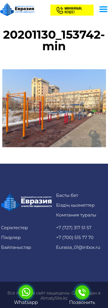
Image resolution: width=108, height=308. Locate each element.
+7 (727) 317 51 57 (74, 227)
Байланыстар (16, 247)
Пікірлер (11, 237)
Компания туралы (76, 215)
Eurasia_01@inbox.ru (78, 247)
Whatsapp (26, 295)
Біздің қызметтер (75, 205)
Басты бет (67, 195)
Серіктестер (14, 227)
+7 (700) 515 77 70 (75, 237)
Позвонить (82, 295)
